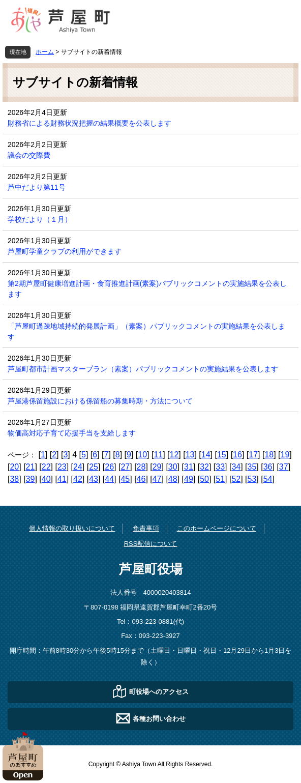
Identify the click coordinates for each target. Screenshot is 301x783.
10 (142, 454)
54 (268, 479)
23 (62, 466)
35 (252, 466)
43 (93, 479)
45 (125, 479)
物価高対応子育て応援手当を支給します (72, 433)
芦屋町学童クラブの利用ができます (65, 251)
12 (174, 454)
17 (253, 454)
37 (283, 466)
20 (14, 466)
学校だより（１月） (40, 219)
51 (220, 479)
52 (235, 479)
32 (204, 466)
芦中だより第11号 (37, 187)
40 (46, 479)
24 (77, 466)
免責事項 (146, 528)
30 (172, 466)
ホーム (45, 51)
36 (268, 466)
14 (205, 454)
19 (285, 454)
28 (141, 466)
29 (157, 466)
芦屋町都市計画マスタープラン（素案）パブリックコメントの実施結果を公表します (143, 369)
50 (204, 479)
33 (220, 466)
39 (30, 479)
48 (172, 479)
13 (190, 454)
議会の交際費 (29, 155)
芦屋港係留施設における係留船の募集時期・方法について (100, 401)
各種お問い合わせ (159, 718)
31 (188, 466)
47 (157, 479)
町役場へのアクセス (159, 691)
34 (235, 466)
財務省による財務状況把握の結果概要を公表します (89, 123)
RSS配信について (150, 543)
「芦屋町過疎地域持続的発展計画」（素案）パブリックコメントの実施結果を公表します (146, 331)
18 (269, 454)
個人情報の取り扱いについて (72, 528)
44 (109, 479)
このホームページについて (216, 528)
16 (237, 454)
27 (125, 466)
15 (221, 454)
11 (158, 454)
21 (30, 466)
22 (46, 466)
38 (14, 479)
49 (188, 479)
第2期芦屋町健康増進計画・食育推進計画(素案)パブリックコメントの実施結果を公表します (147, 288)
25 (93, 466)
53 (252, 479)
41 (62, 479)
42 (77, 479)
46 (141, 479)
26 (109, 466)
